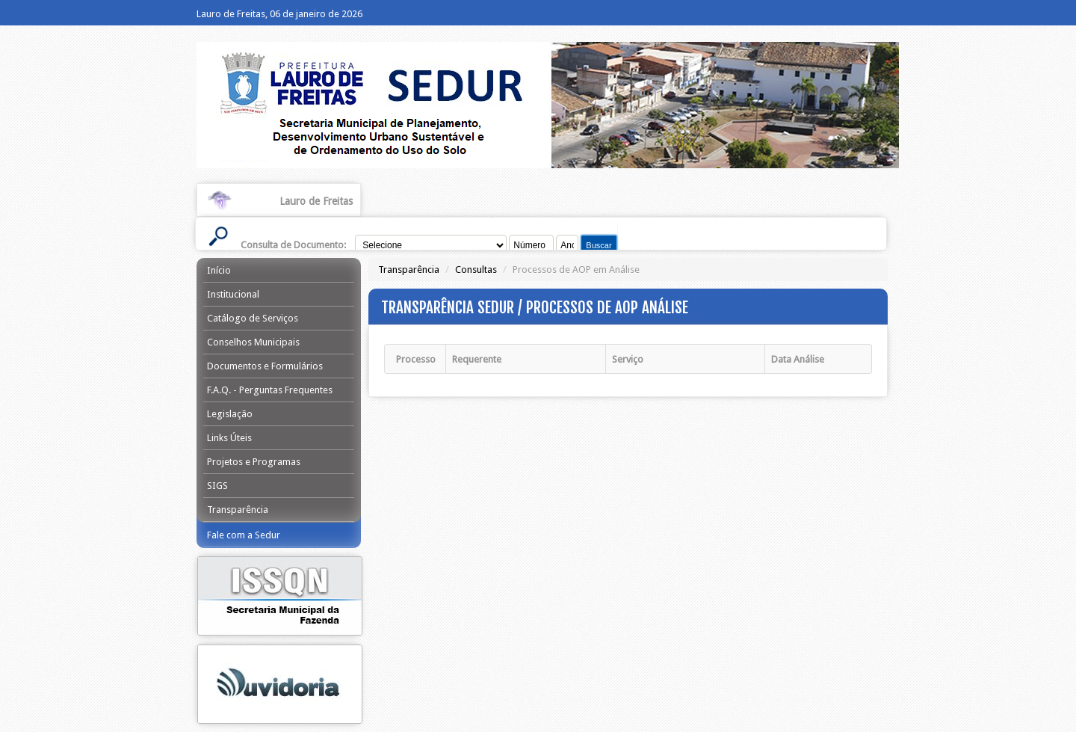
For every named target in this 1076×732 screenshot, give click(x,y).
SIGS (217, 485)
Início (219, 270)
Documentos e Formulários (265, 366)
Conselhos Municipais (253, 342)
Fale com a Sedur (243, 535)
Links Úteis (229, 437)
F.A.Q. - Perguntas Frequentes (270, 390)
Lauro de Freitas (316, 201)
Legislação (230, 413)
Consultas (476, 269)
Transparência (237, 509)
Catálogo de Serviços (252, 318)
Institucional (233, 294)
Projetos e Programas (253, 461)
